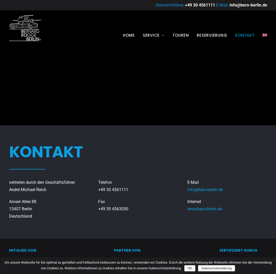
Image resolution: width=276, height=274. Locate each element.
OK (190, 268)
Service (153, 35)
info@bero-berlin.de (248, 5)
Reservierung (212, 35)
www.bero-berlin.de (204, 172)
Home (129, 35)
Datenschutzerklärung (216, 268)
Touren (180, 35)
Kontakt (244, 35)
